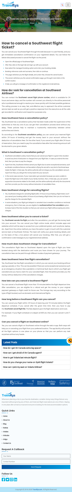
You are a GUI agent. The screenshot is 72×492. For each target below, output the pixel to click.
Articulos (6, 435)
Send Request (36, 467)
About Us (6, 420)
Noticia (5, 428)
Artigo (5, 439)
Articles (5, 432)
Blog (4, 424)
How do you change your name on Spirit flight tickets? (28, 362)
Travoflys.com (37, 489)
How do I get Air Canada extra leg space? (22, 348)
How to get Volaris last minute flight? (20, 357)
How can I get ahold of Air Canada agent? (22, 353)
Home (32, 23)
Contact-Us (7, 443)
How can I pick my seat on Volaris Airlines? (22, 367)
